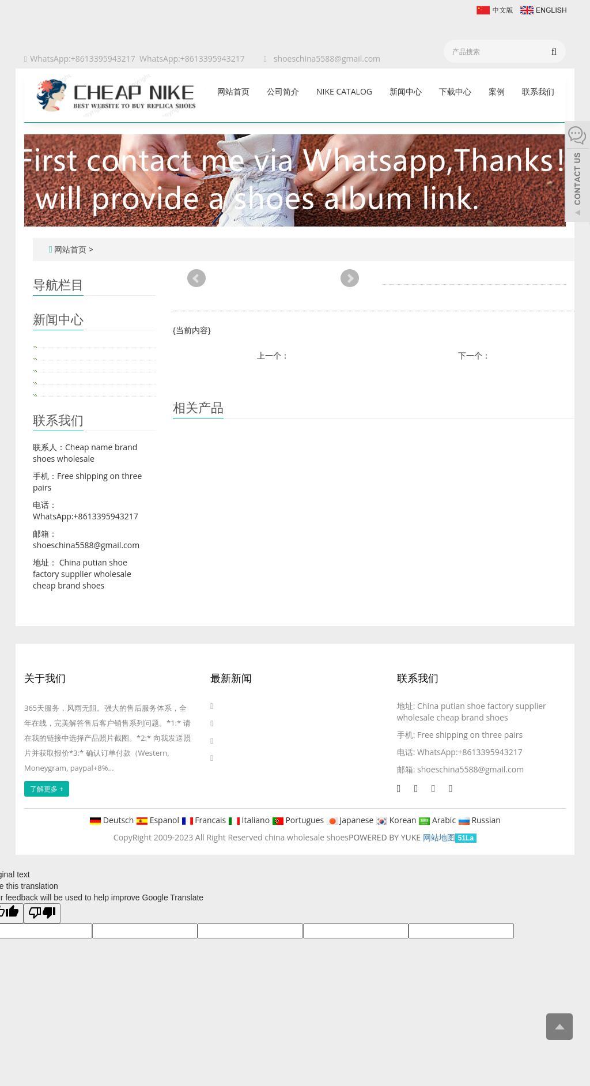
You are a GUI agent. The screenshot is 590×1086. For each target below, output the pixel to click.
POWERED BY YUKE (386, 837)
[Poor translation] (42, 913)
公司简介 (283, 91)
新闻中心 (405, 91)
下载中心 (455, 91)
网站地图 (439, 837)
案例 (497, 91)
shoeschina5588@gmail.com (327, 58)
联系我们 (538, 91)
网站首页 (233, 91)
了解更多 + (46, 789)
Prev (196, 278)
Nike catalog (344, 91)
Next (350, 278)
